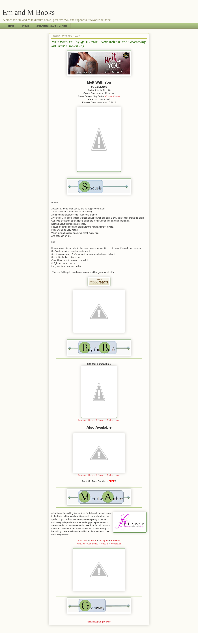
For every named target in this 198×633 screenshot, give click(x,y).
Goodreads (92, 543)
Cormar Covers (112, 96)
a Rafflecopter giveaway (98, 621)
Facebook (83, 540)
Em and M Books (28, 12)
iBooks (109, 420)
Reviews (25, 26)
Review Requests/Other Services (51, 26)
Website (104, 543)
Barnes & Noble (95, 420)
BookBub (115, 540)
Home (11, 26)
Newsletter (116, 543)
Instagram (104, 540)
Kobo (117, 420)
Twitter (93, 540)
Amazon (82, 420)
